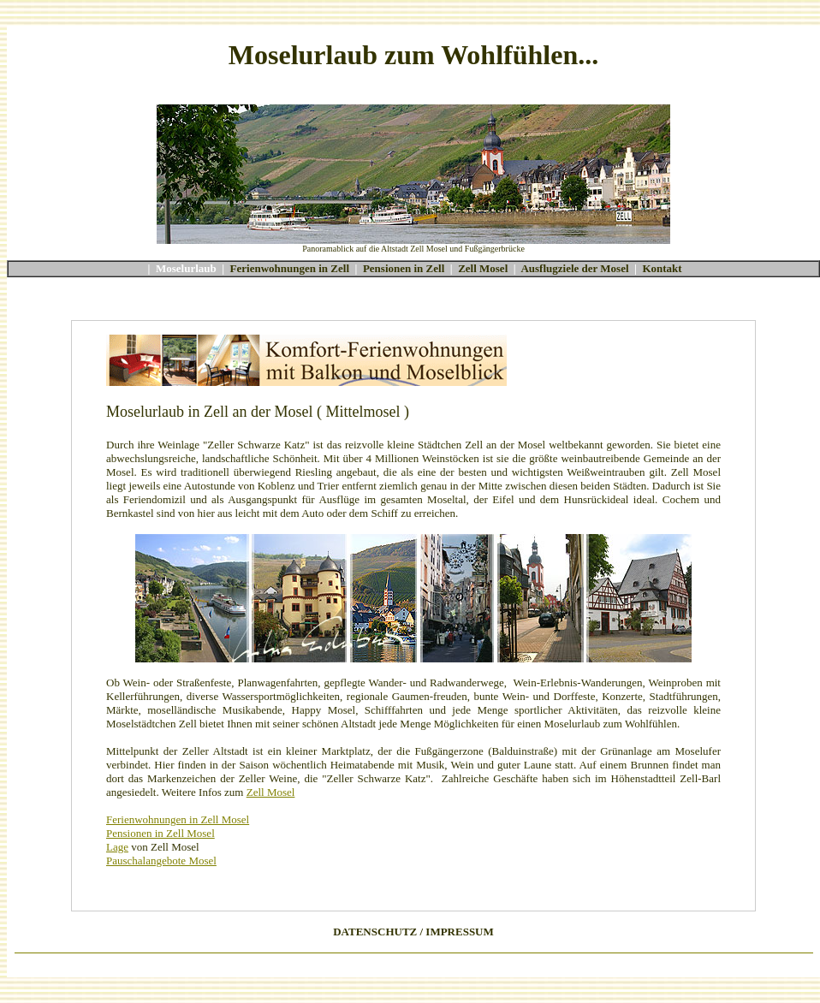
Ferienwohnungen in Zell (289, 268)
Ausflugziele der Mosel (574, 268)
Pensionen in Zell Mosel (160, 833)
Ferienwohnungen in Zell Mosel (177, 819)
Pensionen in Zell (403, 268)
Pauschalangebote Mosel (161, 860)
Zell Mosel (483, 268)
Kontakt (661, 268)
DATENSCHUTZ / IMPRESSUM (413, 931)
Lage (117, 846)
